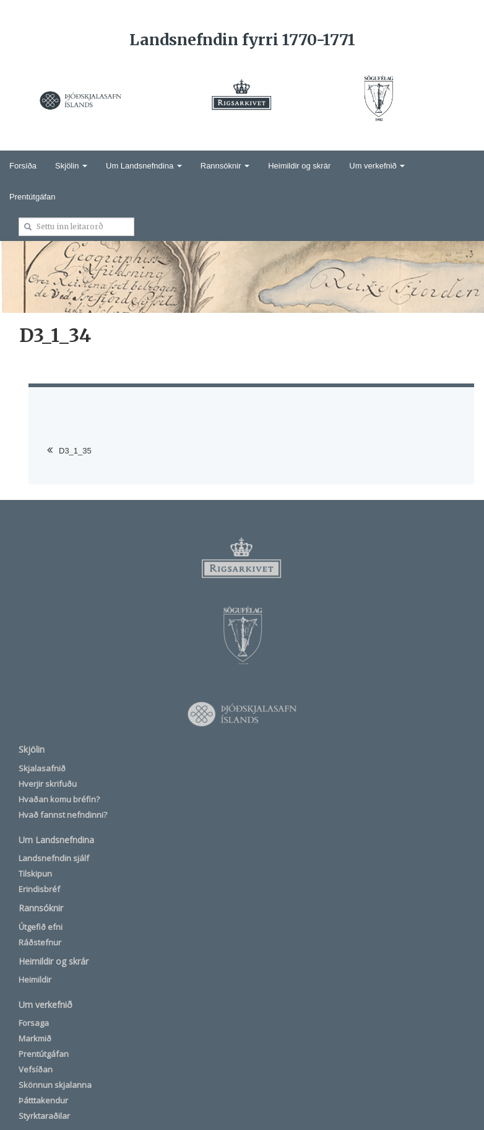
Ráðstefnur (40, 942)
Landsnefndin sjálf (54, 858)
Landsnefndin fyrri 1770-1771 (242, 40)
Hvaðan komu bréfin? (59, 799)
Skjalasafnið (42, 768)
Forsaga (34, 1022)
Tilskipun (35, 873)
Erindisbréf (39, 889)
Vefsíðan (36, 1069)
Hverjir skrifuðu (48, 783)
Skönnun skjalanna (55, 1084)
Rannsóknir (225, 165)
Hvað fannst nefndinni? (63, 814)
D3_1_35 (75, 450)
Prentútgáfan (32, 196)
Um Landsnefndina (144, 165)
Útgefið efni (41, 926)
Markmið (35, 1038)
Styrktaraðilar (44, 1115)
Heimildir (35, 979)
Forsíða (23, 165)
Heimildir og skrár (299, 165)
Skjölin (71, 165)
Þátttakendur (43, 1100)
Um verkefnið (377, 165)
